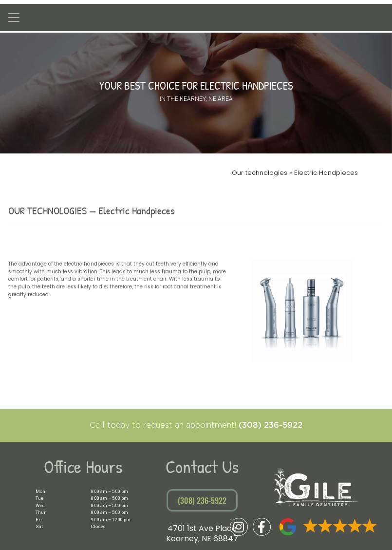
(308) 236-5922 (270, 425)
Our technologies (260, 172)
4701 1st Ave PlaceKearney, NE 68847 (202, 534)
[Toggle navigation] (13, 17)
